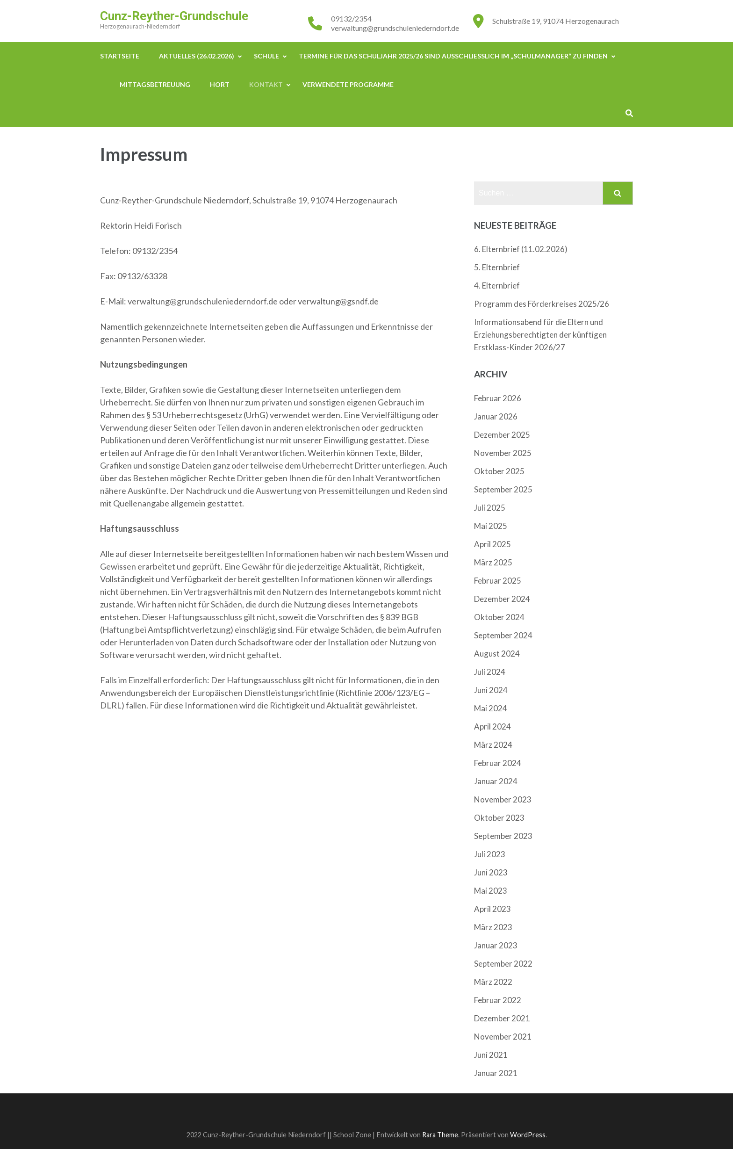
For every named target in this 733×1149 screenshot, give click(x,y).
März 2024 (493, 745)
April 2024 (492, 726)
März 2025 (493, 562)
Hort (220, 84)
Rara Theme (440, 1135)
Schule (266, 56)
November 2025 (503, 453)
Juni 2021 (491, 1055)
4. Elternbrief (497, 285)
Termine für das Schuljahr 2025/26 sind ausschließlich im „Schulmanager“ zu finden (453, 56)
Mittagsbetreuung (155, 84)
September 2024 (503, 635)
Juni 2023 (491, 872)
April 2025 (492, 544)
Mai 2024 (490, 708)
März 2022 (493, 982)
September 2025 (503, 489)
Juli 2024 (489, 672)
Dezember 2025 (502, 435)
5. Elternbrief (497, 267)
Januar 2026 (495, 416)
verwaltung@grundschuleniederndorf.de (395, 27)
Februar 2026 (497, 398)
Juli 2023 (489, 854)
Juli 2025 (489, 508)
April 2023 (492, 909)
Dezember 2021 (502, 1018)
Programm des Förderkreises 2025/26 (541, 304)
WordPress (528, 1135)
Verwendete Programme (348, 84)
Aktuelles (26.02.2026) (196, 56)
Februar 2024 (497, 763)
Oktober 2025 (499, 471)
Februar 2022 (497, 1000)
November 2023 (503, 799)
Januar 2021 (495, 1073)
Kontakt (266, 84)
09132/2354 (351, 18)
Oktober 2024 (499, 617)
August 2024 (497, 653)
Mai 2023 (490, 891)
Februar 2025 (497, 580)
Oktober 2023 (499, 818)
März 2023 (493, 927)
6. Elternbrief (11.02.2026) (521, 249)
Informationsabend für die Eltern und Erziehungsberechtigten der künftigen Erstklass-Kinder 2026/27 (540, 334)
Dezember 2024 (502, 599)
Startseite (119, 56)
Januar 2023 (495, 945)
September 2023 (503, 836)
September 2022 (503, 963)
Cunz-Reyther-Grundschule (174, 16)
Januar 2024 (495, 781)
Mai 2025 (490, 526)
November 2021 (503, 1036)
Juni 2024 (491, 690)
